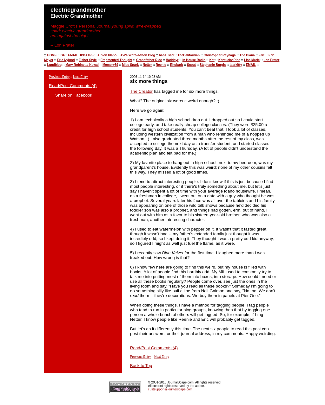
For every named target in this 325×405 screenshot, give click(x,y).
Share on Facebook (73, 95)
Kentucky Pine (229, 60)
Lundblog (54, 64)
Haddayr (172, 60)
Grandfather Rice (149, 60)
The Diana (247, 55)
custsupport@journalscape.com (170, 389)
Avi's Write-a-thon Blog (137, 55)
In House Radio (194, 60)
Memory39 (110, 64)
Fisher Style (88, 60)
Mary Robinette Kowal (81, 64)
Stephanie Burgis (213, 64)
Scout (191, 64)
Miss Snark (130, 64)
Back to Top (141, 365)
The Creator (141, 91)
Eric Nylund (66, 60)
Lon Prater (271, 60)
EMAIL (251, 64)
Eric (262, 55)
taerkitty (236, 64)
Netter (147, 64)
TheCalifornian (188, 55)
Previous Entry (59, 77)
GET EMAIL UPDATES (77, 55)
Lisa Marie (252, 60)
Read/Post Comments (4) (72, 85)
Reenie (161, 64)
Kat (212, 60)
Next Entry (80, 77)
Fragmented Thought (116, 60)
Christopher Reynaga (219, 55)
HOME (51, 55)
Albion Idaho (107, 55)
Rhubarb (176, 64)
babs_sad (166, 55)
